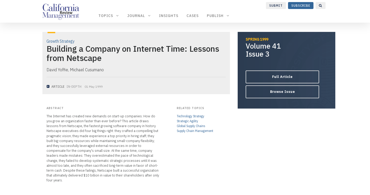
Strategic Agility (187, 121)
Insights (168, 15)
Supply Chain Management (195, 131)
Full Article (282, 77)
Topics (108, 15)
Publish (218, 15)
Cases (193, 15)
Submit (276, 5)
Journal (139, 15)
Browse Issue (282, 92)
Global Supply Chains (191, 126)
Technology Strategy (190, 116)
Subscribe (300, 5)
